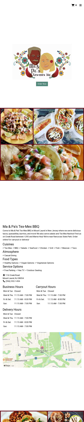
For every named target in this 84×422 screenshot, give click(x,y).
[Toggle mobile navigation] (80, 5)
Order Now (42, 84)
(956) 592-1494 (11, 281)
